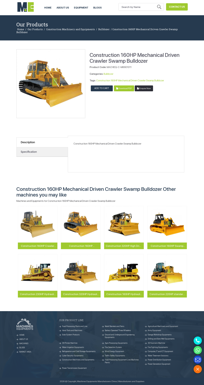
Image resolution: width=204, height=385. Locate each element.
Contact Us (177, 6)
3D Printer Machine (69, 343)
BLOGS (22, 347)
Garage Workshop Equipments (159, 335)
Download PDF (124, 88)
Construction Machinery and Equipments (70, 29)
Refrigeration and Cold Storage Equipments (78, 351)
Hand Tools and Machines (72, 330)
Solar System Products (71, 335)
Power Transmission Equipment (74, 368)
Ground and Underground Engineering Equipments (120, 336)
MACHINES (23, 343)
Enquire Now (144, 88)
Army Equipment (154, 330)
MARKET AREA (25, 352)
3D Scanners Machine (156, 343)
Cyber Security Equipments (72, 356)
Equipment (81, 7)
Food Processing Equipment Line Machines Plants (122, 361)
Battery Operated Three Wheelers (118, 330)
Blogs (97, 7)
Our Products (35, 29)
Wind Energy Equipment (114, 351)
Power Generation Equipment (159, 364)
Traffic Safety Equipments (115, 356)
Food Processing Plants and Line (74, 326)
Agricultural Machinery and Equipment (163, 326)
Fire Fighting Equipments (158, 347)
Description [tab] (28, 142)
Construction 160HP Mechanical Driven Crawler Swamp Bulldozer (130, 80)
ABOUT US (63, 7)
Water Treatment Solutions (158, 356)
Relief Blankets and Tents (114, 326)
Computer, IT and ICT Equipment (160, 351)
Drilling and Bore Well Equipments (161, 339)
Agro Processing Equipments (116, 343)
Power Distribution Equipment (159, 360)
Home (20, 29)
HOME (48, 7)
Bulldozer (104, 29)
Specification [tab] (29, 151)
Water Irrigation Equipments (73, 347)
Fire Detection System (113, 347)
